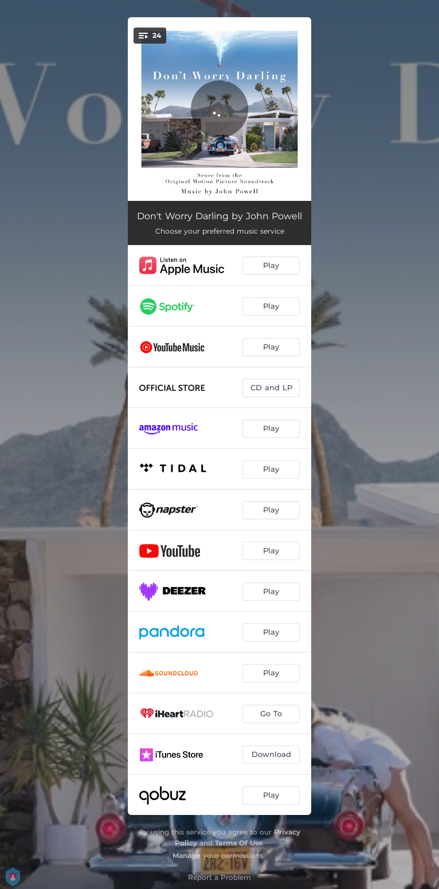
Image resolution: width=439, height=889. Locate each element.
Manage (187, 855)
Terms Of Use (239, 842)
